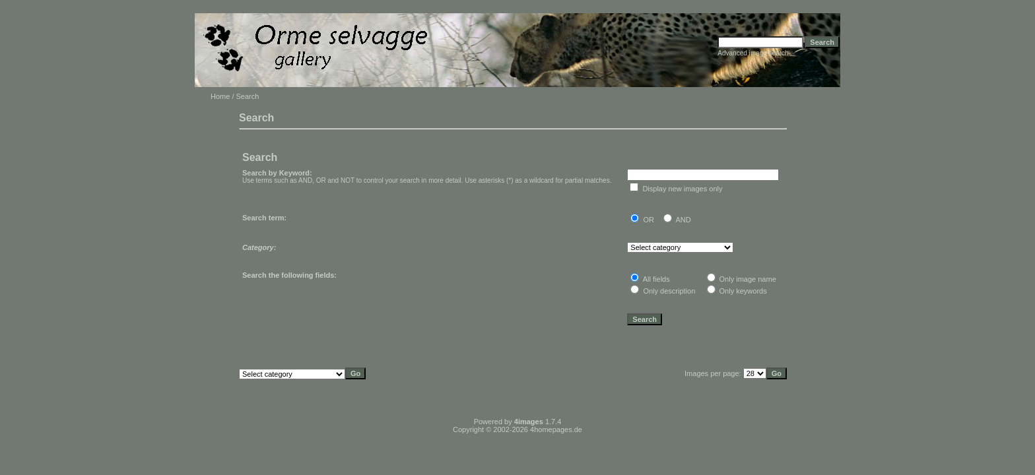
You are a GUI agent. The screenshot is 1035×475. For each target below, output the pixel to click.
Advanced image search (753, 53)
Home (220, 96)
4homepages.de (556, 429)
